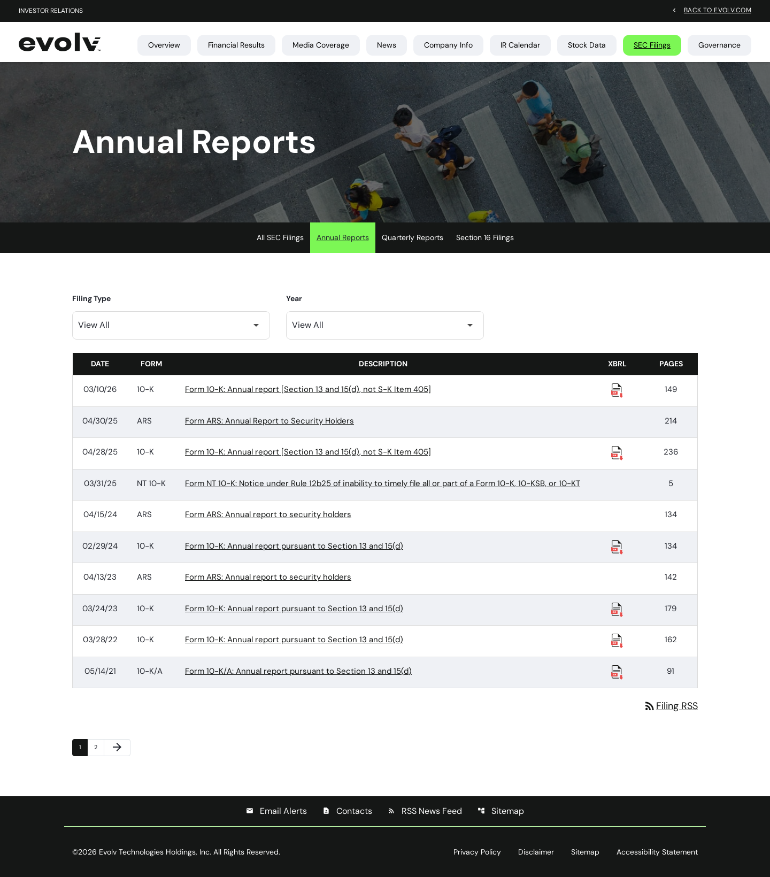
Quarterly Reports (412, 237)
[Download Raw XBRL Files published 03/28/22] (617, 640)
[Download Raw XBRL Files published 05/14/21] (617, 671)
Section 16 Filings (485, 237)
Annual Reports (343, 237)
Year (294, 298)
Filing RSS (670, 705)
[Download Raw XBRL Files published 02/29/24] (617, 546)
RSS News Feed (425, 811)
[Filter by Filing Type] (171, 325)
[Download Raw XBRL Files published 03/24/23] (617, 609)
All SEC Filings (280, 237)
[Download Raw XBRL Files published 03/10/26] (617, 389)
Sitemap (501, 811)
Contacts (347, 811)
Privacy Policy (477, 852)
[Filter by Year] (385, 325)
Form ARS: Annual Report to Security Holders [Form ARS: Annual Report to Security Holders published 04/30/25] (269, 421)
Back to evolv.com (717, 9)
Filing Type (91, 298)
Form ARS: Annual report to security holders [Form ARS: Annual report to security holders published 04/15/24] (268, 514)
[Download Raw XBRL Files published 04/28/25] (617, 452)
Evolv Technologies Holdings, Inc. (155, 852)
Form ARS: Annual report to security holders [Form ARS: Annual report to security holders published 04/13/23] (268, 577)
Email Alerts (276, 811)
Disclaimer (536, 852)
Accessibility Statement (657, 852)
